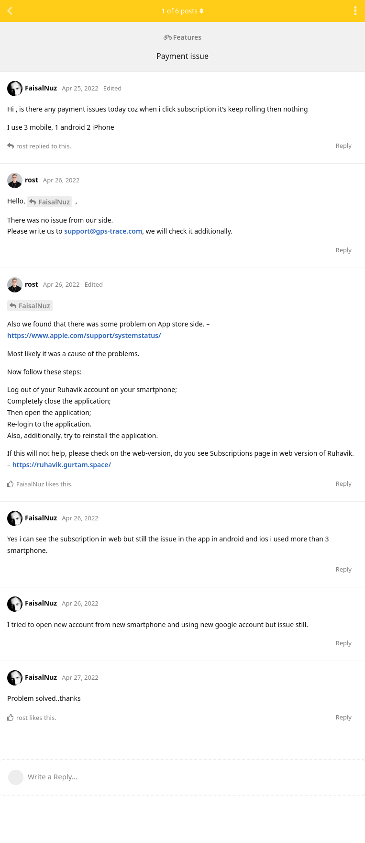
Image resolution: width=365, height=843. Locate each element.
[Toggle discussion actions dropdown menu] (355, 11)
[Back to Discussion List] (9, 11)
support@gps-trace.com (103, 231)
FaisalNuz (54, 201)
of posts (182, 10)
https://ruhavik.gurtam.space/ (61, 464)
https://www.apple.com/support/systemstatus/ (84, 335)
